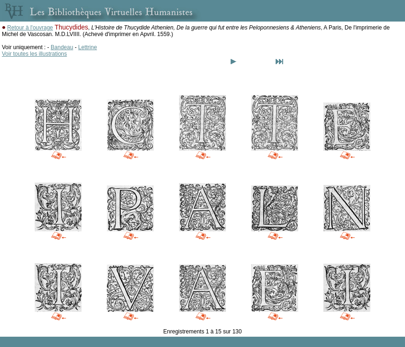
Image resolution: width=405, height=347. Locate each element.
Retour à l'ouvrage (30, 27)
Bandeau (62, 47)
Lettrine (87, 47)
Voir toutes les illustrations (34, 54)
